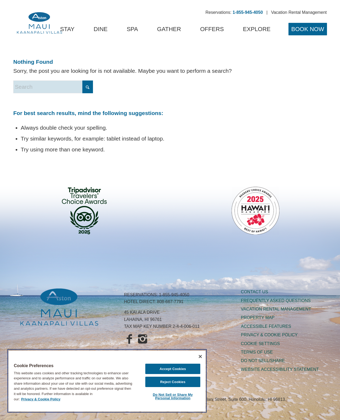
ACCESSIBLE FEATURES (266, 326)
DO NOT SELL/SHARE (263, 360)
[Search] (53, 86)
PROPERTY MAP (258, 317)
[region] (107, 380)
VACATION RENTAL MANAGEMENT (276, 309)
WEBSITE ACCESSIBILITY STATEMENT (280, 369)
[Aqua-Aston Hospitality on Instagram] (142, 339)
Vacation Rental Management (299, 12)
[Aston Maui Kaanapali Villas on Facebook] (129, 339)
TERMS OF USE (257, 352)
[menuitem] (67, 29)
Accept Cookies (173, 369)
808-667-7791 (170, 301)
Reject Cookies (172, 382)
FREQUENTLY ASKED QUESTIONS (276, 300)
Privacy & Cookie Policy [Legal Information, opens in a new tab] (40, 399)
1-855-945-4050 (174, 294)
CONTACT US (254, 292)
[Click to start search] (87, 86)
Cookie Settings (260, 343)
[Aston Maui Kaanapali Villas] (39, 24)
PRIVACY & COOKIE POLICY (269, 335)
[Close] (200, 356)
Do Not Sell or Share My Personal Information (173, 396)
